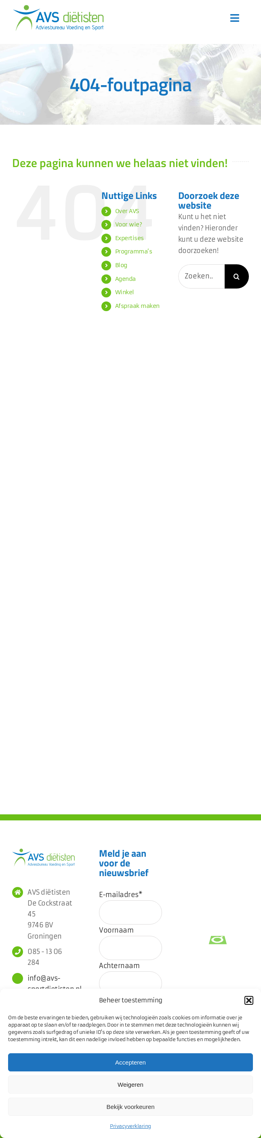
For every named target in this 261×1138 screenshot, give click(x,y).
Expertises (129, 238)
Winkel (124, 292)
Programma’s (133, 251)
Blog (121, 265)
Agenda (125, 278)
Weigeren (130, 1084)
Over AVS (127, 211)
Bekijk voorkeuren (130, 1106)
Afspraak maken (137, 306)
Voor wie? (128, 224)
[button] (249, 1000)
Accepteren (130, 1062)
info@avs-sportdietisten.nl (51, 983)
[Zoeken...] (201, 276)
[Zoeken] (237, 276)
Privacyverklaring (130, 1126)
